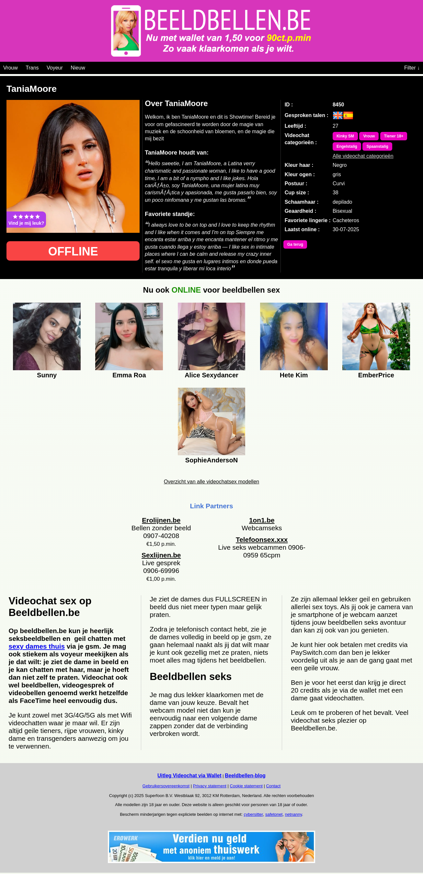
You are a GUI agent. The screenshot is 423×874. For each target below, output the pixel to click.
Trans (32, 67)
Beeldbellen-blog (245, 775)
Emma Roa (129, 375)
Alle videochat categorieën (363, 156)
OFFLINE (73, 251)
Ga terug (295, 244)
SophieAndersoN (211, 460)
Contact (273, 785)
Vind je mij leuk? (26, 219)
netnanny (293, 814)
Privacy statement (209, 785)
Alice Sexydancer (211, 375)
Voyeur (55, 67)
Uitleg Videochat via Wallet (189, 775)
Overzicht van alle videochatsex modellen (211, 481)
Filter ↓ (412, 67)
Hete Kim (294, 375)
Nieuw (78, 67)
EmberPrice (376, 375)
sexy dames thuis (37, 646)
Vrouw (10, 67)
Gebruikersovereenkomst (166, 785)
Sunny (47, 375)
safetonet (274, 814)
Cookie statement (246, 785)
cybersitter (253, 814)
